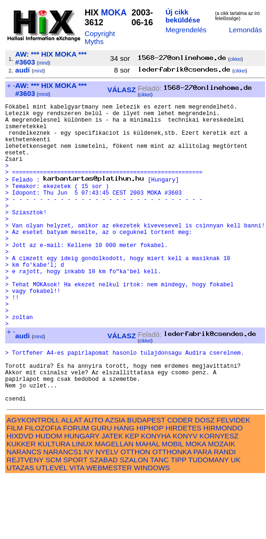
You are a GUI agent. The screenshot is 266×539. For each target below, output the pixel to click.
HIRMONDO (223, 489)
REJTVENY (25, 520)
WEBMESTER (109, 528)
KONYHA (156, 497)
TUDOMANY (208, 520)
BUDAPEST (146, 481)
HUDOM (49, 497)
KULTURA (54, 505)
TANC (159, 520)
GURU (101, 489)
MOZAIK (221, 505)
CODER (180, 481)
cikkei (235, 59)
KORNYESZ (219, 497)
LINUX (82, 505)
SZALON (134, 520)
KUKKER (21, 505)
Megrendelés (186, 30)
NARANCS (24, 513)
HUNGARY (81, 497)
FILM (15, 489)
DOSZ (205, 481)
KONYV (185, 497)
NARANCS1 (62, 513)
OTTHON (135, 513)
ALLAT (71, 481)
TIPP (178, 520)
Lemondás (245, 30)
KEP (132, 497)
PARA (203, 513)
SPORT (75, 520)
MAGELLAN (114, 505)
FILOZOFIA (43, 489)
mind (43, 63)
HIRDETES (183, 489)
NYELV (107, 513)
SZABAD (103, 520)
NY (88, 513)
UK (236, 520)
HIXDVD (20, 497)
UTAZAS (20, 528)
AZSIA (115, 481)
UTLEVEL (51, 528)
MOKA (113, 12)
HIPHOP (150, 489)
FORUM (76, 489)
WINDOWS (152, 528)
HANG (124, 489)
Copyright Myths (100, 37)
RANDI (225, 513)
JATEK (112, 497)
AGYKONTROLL (33, 481)
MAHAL (148, 505)
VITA (76, 528)
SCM (53, 520)
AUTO (93, 481)
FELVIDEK (233, 481)
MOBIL (173, 505)
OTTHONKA (172, 513)
